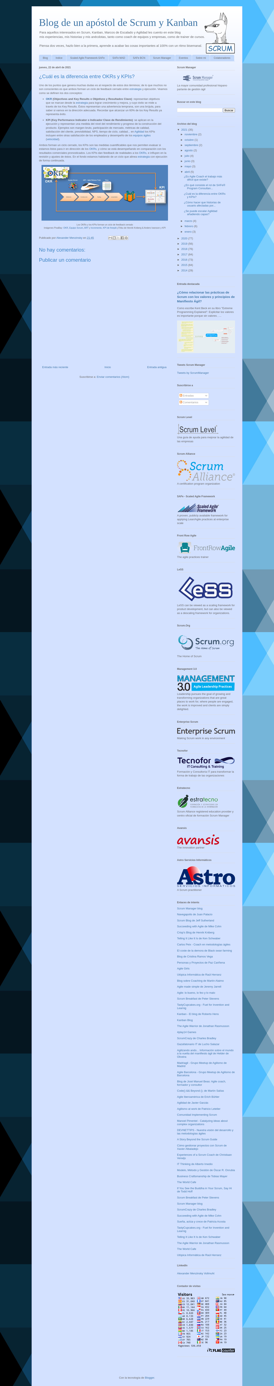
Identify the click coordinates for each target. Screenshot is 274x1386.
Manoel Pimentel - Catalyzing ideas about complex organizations (202, 1122)
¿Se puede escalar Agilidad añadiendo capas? (200, 212)
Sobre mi (201, 57)
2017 (184, 254)
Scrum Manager (162, 57)
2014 (184, 270)
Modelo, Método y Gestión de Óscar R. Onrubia (206, 1170)
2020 (184, 238)
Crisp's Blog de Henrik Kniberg (195, 932)
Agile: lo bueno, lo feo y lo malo (196, 992)
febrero (189, 226)
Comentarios (189, 402)
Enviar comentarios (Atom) (113, 376)
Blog (45, 57)
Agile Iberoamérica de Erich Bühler (198, 1096)
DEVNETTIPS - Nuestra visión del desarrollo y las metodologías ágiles (205, 1132)
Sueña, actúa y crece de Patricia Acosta (201, 1221)
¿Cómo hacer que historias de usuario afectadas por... (202, 204)
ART (86, 228)
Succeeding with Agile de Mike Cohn (199, 926)
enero (188, 231)
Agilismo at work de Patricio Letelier (198, 1108)
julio (187, 155)
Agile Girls (183, 968)
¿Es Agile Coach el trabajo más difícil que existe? (203, 178)
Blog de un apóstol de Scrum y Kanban (118, 22)
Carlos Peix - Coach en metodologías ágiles (203, 944)
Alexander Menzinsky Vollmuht (195, 1273)
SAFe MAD (118, 57)
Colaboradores (222, 57)
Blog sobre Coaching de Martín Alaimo (200, 980)
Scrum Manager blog (190, 908)
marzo (189, 221)
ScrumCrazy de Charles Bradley (196, 1038)
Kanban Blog (185, 1020)
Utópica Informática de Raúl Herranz (199, 974)
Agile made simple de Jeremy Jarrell (199, 986)
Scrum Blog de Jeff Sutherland (195, 920)
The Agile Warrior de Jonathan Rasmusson (203, 1026)
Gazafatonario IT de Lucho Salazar (198, 1044)
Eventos (183, 57)
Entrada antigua (157, 367)
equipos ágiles (142, 135)
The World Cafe (186, 1182)
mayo (188, 166)
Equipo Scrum (76, 228)
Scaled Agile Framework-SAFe (87, 57)
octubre (190, 139)
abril (188, 171)
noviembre (191, 134)
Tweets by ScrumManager (193, 372)
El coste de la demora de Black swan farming (204, 950)
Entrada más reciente (55, 367)
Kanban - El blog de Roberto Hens (198, 1014)
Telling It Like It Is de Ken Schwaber (198, 938)
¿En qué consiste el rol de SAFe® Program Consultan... (204, 187)
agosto (189, 150)
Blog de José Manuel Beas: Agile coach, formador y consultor (201, 1083)
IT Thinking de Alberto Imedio (195, 1164)
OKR (49, 99)
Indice (59, 57)
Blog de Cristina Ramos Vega (195, 956)
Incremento (96, 228)
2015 (184, 265)
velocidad (52, 139)
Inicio (108, 367)
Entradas (187, 395)
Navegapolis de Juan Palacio (194, 914)
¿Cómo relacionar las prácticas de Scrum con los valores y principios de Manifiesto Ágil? (206, 297)
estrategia (135, 89)
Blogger (149, 1377)
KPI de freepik (110, 228)
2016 (184, 259)
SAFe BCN (139, 57)
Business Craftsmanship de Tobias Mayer (202, 1176)
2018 (184, 249)
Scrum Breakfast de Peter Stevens (198, 998)
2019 (184, 243)
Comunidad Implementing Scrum (197, 1114)
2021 (184, 129)
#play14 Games (186, 1032)
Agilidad (139, 131)
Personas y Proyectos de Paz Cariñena (201, 962)
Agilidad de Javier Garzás (192, 1102)
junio (188, 161)
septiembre (192, 145)
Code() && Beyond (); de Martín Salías (200, 1090)
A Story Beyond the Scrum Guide (197, 1139)
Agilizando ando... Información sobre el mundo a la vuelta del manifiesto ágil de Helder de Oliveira (205, 1053)
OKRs (93, 148)
